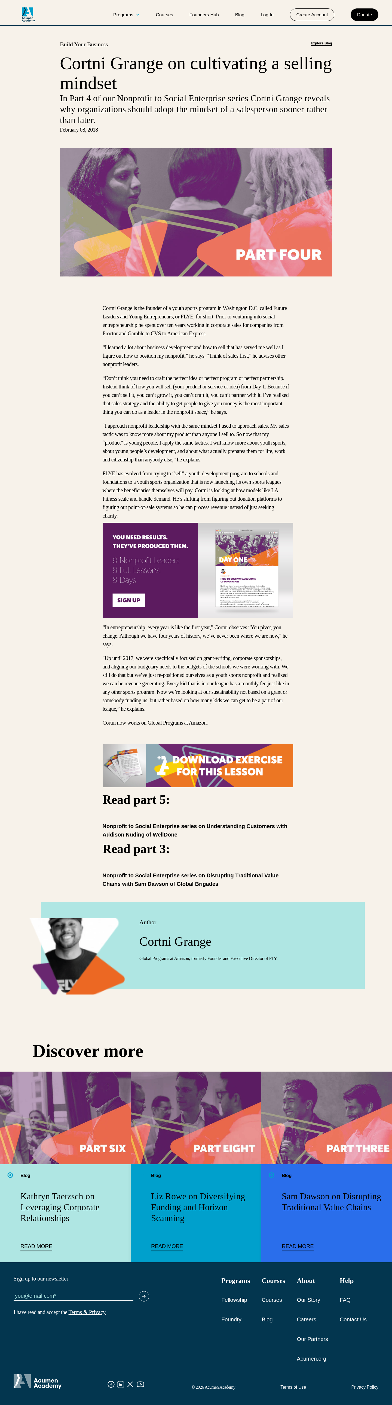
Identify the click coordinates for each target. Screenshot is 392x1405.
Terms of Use (293, 1387)
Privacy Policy (364, 1387)
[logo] (28, 15)
